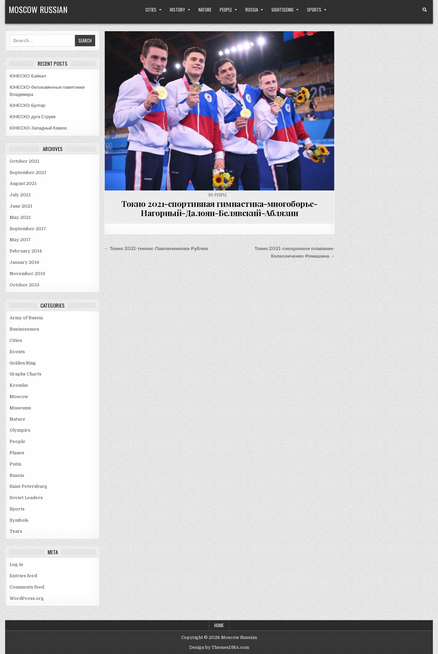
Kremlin (19, 385)
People (226, 9)
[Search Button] (424, 9)
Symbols (19, 520)
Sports (314, 9)
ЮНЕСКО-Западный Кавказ (38, 128)
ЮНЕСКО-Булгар (27, 105)
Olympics (20, 430)
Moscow (19, 396)
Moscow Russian (38, 9)
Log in (16, 564)
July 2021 (20, 194)
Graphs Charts (25, 374)
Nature (204, 9)
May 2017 (20, 239)
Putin (15, 464)
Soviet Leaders (26, 497)
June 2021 (21, 206)
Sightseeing (282, 9)
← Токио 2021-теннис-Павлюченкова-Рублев (156, 248)
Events (17, 351)
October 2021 (24, 161)
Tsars (16, 531)
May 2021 (20, 217)
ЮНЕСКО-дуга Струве (33, 116)
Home (219, 625)
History (177, 9)
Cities (150, 9)
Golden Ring (23, 363)
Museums (20, 407)
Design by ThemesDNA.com (219, 647)
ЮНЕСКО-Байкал (28, 75)
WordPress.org (27, 598)
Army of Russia (26, 317)
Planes (17, 452)
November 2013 (27, 273)
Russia (251, 9)
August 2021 (23, 183)
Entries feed (23, 575)
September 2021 (28, 172)
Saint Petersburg (28, 486)
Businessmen (24, 329)
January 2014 (24, 262)
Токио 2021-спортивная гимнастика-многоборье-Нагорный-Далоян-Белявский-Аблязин (219, 208)
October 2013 (24, 284)
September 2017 (28, 228)
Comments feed (27, 587)
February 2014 (26, 251)
